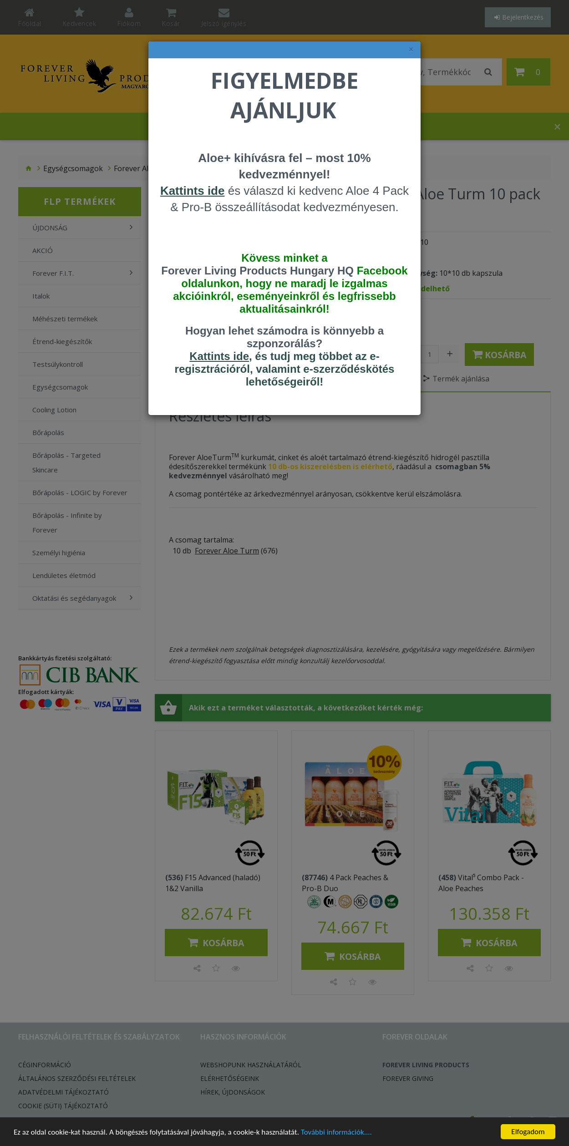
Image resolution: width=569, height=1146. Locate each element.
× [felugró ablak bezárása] (411, 49)
